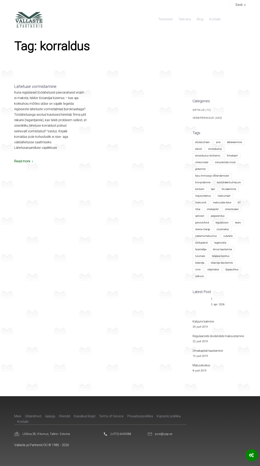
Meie (17, 416)
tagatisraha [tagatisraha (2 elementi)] (220, 242)
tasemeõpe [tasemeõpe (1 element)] (200, 249)
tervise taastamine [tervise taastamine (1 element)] (222, 249)
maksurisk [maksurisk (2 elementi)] (200, 202)
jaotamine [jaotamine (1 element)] (200, 169)
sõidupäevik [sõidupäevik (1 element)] (201, 242)
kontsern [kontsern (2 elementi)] (199, 189)
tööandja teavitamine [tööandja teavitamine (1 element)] (222, 262)
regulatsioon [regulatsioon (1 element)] (222, 222)
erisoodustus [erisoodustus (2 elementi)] (215, 149)
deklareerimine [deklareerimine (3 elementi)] (234, 142)
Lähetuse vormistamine (35, 86)
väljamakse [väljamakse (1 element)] (213, 269)
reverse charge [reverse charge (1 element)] (202, 229)
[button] (241, 5)
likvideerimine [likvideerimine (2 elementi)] (229, 189)
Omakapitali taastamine (208, 350)
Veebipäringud (203, 117)
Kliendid (64, 416)
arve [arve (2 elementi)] (218, 142)
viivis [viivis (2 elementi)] (198, 269)
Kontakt (22, 422)
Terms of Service (111, 416)
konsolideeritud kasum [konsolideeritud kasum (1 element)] (229, 182)
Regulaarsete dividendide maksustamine (218, 336)
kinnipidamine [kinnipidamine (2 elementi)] (202, 182)
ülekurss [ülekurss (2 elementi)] (199, 276)
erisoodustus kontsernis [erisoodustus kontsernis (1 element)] (207, 155)
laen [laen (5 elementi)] (213, 189)
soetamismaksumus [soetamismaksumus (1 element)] (206, 236)
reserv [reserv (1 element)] (238, 222)
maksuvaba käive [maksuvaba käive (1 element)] (222, 202)
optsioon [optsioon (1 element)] (199, 216)
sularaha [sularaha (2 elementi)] (228, 236)
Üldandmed (33, 416)
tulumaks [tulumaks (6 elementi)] (200, 256)
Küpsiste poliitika (169, 416)
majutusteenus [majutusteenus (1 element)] (203, 195)
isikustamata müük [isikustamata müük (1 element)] (225, 162)
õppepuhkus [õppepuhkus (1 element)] (232, 269)
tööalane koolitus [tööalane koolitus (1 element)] (221, 256)
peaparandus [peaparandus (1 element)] (218, 216)
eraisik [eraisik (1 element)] (198, 149)
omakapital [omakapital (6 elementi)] (213, 209)
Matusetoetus (201, 365)
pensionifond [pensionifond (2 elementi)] (202, 222)
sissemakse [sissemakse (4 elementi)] (223, 229)
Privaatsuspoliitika (140, 416)
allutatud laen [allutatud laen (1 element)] (202, 142)
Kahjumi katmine (203, 321)
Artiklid (199, 110)
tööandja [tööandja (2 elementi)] (199, 262)
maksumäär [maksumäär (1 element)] (224, 195)
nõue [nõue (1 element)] (197, 209)
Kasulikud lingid (84, 416)
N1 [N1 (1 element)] (239, 202)
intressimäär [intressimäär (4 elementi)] (201, 162)
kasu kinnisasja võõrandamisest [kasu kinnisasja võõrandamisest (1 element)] (212, 175)
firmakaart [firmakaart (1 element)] (232, 155)
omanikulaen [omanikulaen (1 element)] (232, 209)
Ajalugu (50, 416)
